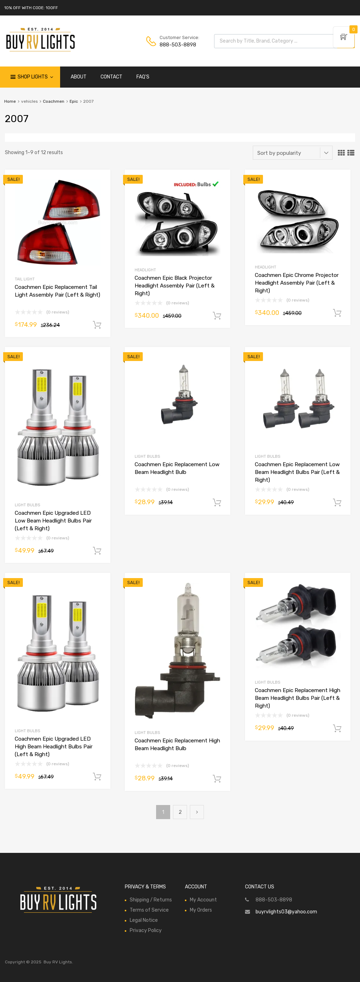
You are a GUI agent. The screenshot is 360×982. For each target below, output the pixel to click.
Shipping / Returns (151, 900)
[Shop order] (293, 153)
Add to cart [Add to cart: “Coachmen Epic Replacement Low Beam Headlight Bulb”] (217, 502)
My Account (203, 900)
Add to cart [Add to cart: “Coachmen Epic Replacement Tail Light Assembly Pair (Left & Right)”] (97, 325)
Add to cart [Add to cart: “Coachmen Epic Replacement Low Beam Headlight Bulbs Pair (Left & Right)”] (337, 502)
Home (10, 101)
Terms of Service (149, 910)
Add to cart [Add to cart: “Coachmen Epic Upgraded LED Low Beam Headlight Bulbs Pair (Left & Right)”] (97, 551)
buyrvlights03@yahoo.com (286, 912)
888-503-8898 (177, 45)
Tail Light (25, 279)
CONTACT (111, 77)
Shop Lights (35, 77)
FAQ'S (142, 77)
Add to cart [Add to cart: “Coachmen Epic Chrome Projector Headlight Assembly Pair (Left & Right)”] (337, 313)
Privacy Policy (146, 930)
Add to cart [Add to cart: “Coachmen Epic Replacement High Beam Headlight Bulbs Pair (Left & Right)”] (337, 728)
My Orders (201, 910)
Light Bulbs (27, 505)
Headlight (145, 270)
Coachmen (53, 101)
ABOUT (78, 77)
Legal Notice (144, 920)
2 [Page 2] (180, 812)
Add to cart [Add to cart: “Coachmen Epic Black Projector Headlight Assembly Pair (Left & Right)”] (217, 316)
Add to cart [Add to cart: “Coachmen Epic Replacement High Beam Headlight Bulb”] (217, 779)
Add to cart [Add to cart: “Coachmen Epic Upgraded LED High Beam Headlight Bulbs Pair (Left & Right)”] (97, 776)
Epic (74, 101)
